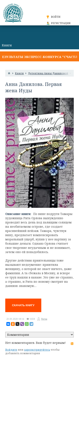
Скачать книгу (23, 305)
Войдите (11, 349)
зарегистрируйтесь (37, 349)
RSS (72, 343)
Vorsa (44, 318)
